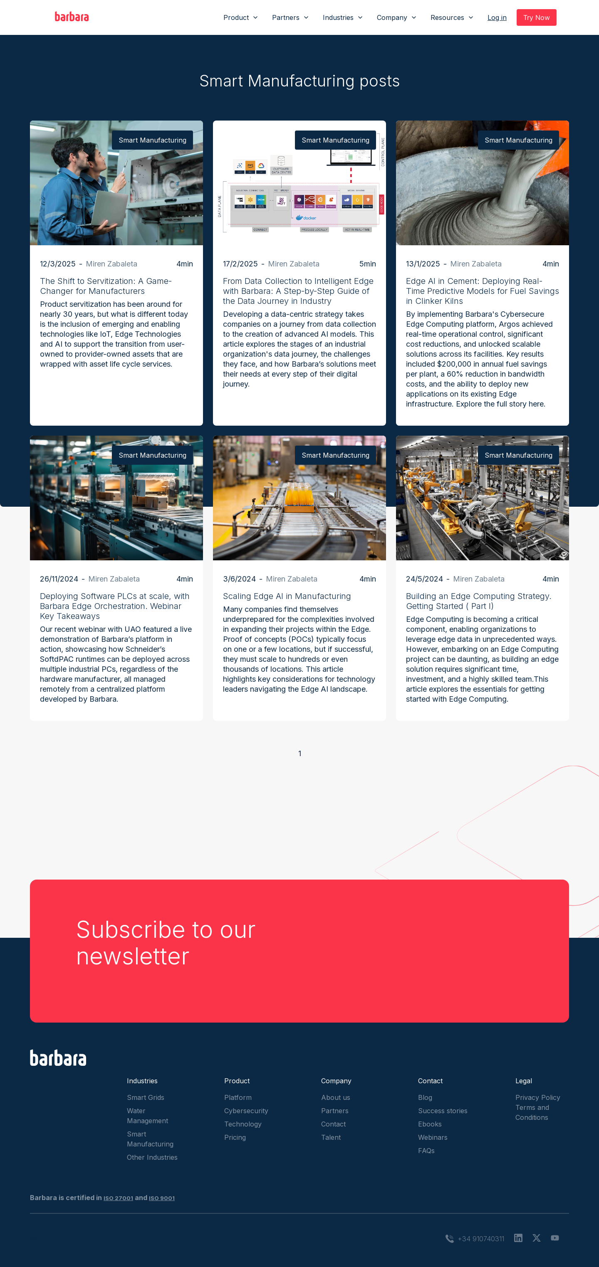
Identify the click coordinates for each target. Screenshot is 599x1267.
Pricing (235, 1137)
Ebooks (430, 1124)
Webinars (433, 1137)
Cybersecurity (246, 1111)
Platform (238, 1097)
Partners (335, 1111)
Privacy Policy (537, 1097)
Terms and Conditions (532, 1112)
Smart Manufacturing (150, 1139)
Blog (425, 1097)
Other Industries (152, 1157)
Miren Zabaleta (111, 263)
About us (335, 1097)
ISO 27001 (118, 1198)
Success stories (443, 1111)
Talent (331, 1137)
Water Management (147, 1116)
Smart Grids (145, 1097)
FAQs (426, 1150)
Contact (333, 1124)
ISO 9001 (162, 1198)
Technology (243, 1124)
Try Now (536, 17)
